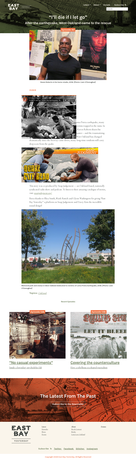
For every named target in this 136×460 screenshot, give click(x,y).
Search (103, 9)
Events (44, 434)
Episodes (45, 429)
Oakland (42, 293)
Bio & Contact (76, 429)
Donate (106, 5)
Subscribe (120, 4)
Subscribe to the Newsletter (68, 404)
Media (73, 432)
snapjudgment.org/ (43, 193)
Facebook (69, 448)
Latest (86, 5)
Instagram (92, 448)
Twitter (58, 448)
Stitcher (80, 448)
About (96, 5)
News (44, 432)
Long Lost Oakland (78, 434)
